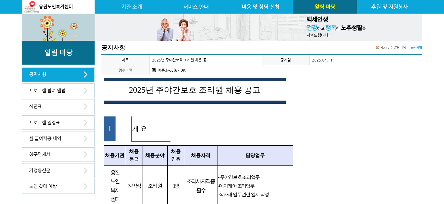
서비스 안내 (196, 7)
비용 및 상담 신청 (260, 7)
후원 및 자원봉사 (389, 7)
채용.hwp (166, 70)
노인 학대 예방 (43, 186)
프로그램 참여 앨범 (47, 90)
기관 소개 (131, 7)
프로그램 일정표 (44, 122)
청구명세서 (39, 154)
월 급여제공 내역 (45, 138)
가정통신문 (39, 170)
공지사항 (37, 74)
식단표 (35, 106)
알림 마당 (325, 7)
